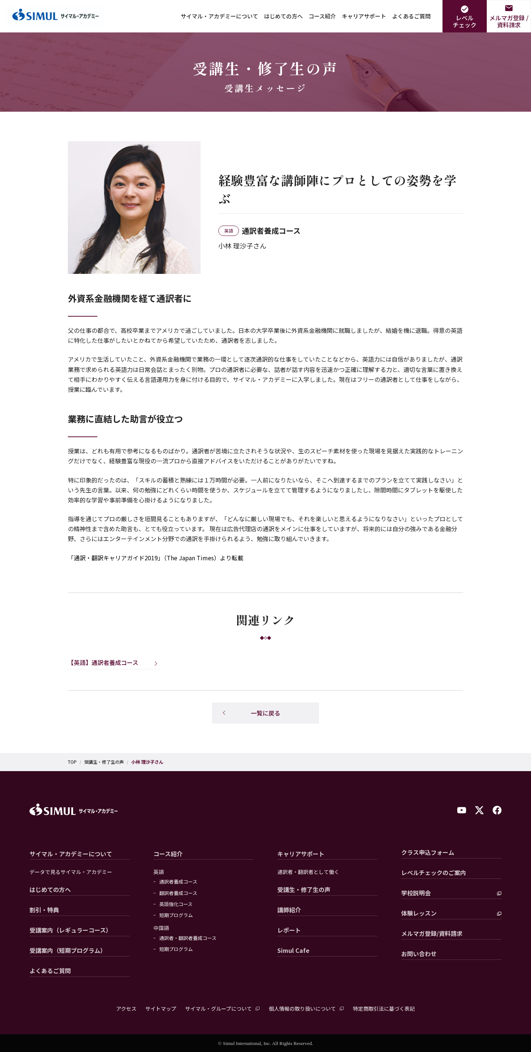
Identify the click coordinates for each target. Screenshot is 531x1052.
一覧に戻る (265, 712)
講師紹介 (289, 909)
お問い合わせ (419, 953)
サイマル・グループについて (218, 1008)
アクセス (126, 1008)
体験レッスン (419, 913)
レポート (289, 930)
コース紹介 (322, 16)
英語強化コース (175, 904)
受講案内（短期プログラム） (68, 950)
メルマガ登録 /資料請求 (508, 21)
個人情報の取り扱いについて (302, 1008)
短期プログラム (176, 915)
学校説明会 (416, 892)
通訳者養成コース (178, 881)
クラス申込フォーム (427, 852)
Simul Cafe (293, 950)
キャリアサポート (364, 16)
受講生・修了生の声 (104, 762)
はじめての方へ (283, 16)
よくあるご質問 (411, 16)
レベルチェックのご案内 (433, 872)
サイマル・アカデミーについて (219, 16)
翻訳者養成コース (178, 893)
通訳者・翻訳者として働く (308, 871)
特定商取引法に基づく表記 (384, 1008)
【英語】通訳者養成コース (103, 662)
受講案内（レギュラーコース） (71, 930)
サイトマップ (160, 1008)
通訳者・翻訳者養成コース (187, 938)
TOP (72, 762)
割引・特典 (44, 909)
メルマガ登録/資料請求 (431, 933)
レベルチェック (464, 21)
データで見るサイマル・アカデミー (71, 871)
